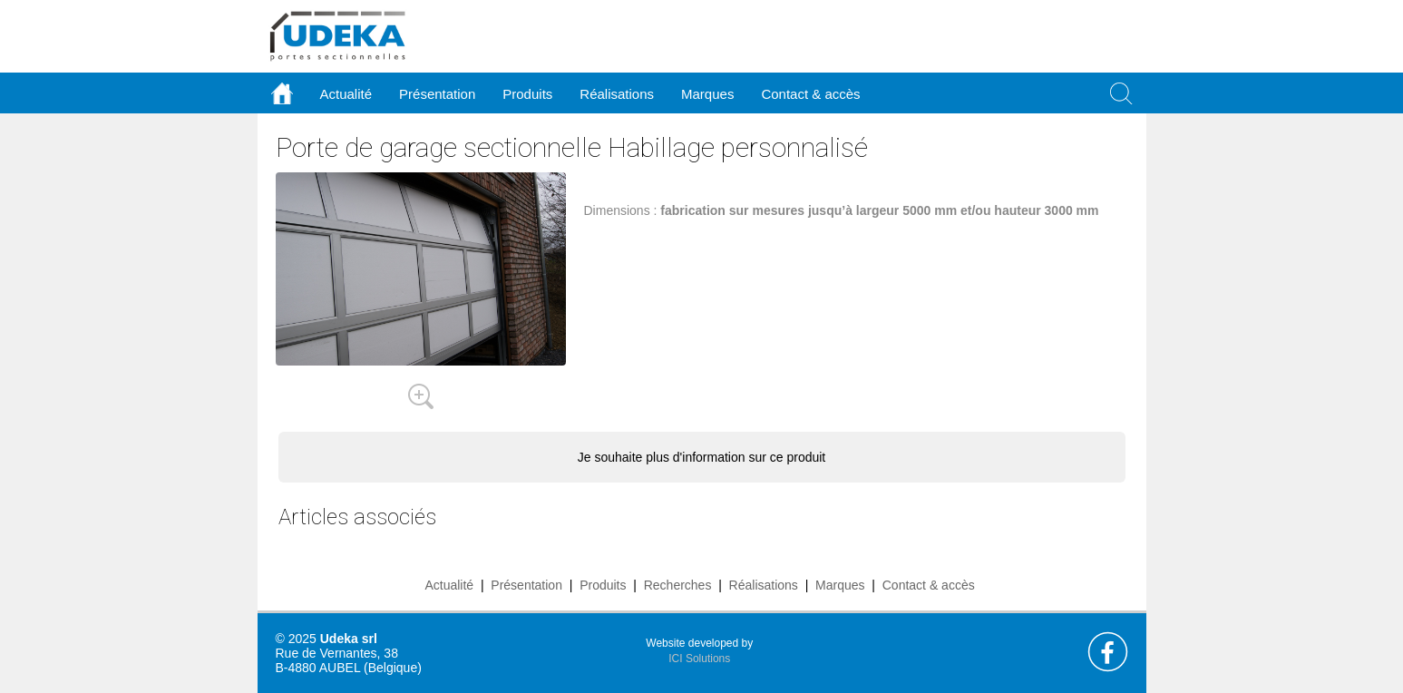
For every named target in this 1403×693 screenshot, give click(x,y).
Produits (603, 585)
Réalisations (763, 585)
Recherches (678, 585)
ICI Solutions (699, 658)
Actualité (448, 585)
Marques (839, 585)
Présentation (526, 585)
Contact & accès (810, 94)
